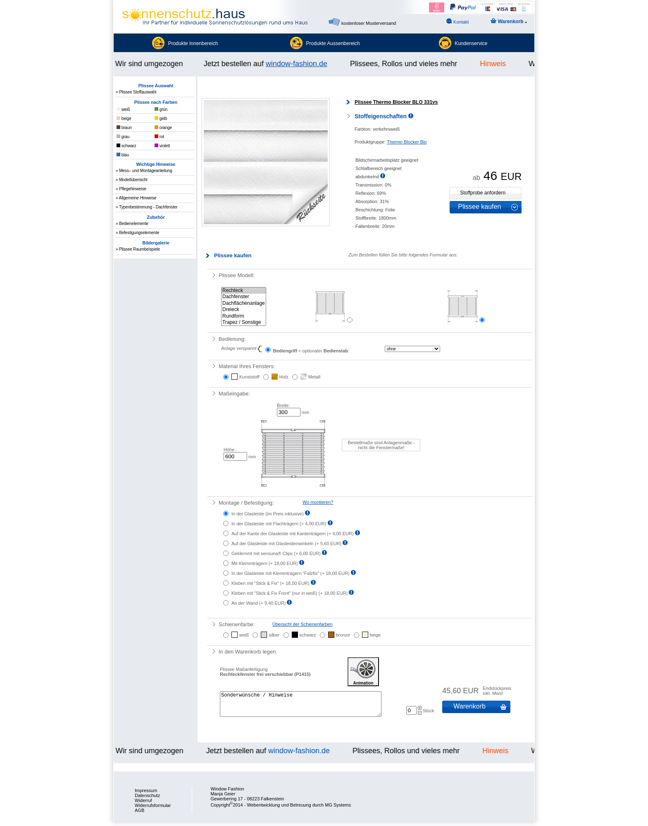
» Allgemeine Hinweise (136, 198)
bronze (343, 634)
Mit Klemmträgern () (265, 563)
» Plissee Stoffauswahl (136, 92)
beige (124, 118)
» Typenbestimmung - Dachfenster (147, 207)
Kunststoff (249, 376)
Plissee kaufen (479, 206)
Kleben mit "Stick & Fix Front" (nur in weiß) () (290, 593)
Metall (314, 376)
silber (274, 634)
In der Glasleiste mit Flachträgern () (279, 523)
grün (161, 109)
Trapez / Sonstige (244, 322)
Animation (363, 671)
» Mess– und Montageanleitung (144, 170)
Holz (283, 376)
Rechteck (244, 290)
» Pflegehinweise (131, 189)
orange (163, 127)
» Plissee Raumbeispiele (138, 249)
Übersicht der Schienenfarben (302, 624)
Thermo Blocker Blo (407, 141)
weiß (123, 109)
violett (162, 146)
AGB (139, 815)
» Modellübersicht (132, 179)
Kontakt (457, 21)
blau (123, 155)
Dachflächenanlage (244, 303)
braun (124, 127)
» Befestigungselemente (137, 232)
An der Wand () (259, 603)
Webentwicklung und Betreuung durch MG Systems (299, 809)
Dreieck (244, 309)
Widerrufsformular (153, 810)
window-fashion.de (298, 64)
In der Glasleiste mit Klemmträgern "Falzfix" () (291, 573)
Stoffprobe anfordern (482, 193)
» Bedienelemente (132, 223)
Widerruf (143, 805)
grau (123, 136)
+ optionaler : (307, 350)
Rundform (244, 316)
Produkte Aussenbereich (333, 43)
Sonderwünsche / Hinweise (300, 706)
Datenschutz (147, 800)
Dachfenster (244, 297)
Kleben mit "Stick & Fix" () (271, 583)
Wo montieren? (318, 502)
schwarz (126, 146)
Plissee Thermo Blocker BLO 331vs (396, 102)
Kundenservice (471, 43)
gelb (161, 118)
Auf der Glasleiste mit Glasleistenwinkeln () (287, 543)
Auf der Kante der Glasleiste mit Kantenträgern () (293, 533)
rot (159, 136)
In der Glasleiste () (268, 513)
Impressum (146, 795)
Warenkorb (509, 21)
